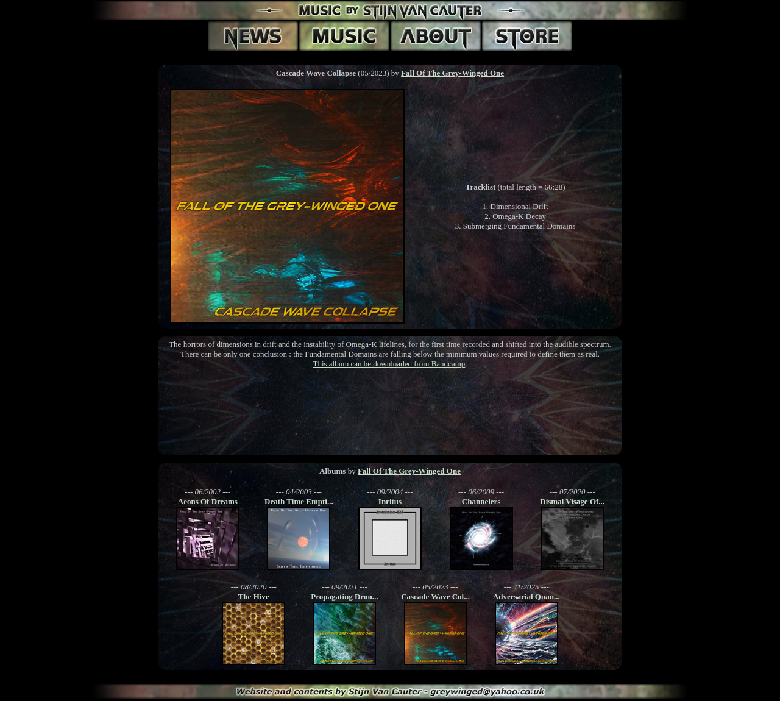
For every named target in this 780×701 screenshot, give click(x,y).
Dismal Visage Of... (572, 501)
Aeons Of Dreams (208, 501)
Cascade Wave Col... (435, 596)
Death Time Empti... (298, 501)
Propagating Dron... (344, 596)
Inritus (390, 501)
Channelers (481, 501)
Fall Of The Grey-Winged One (452, 72)
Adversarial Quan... (526, 596)
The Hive (253, 596)
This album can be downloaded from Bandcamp (389, 363)
